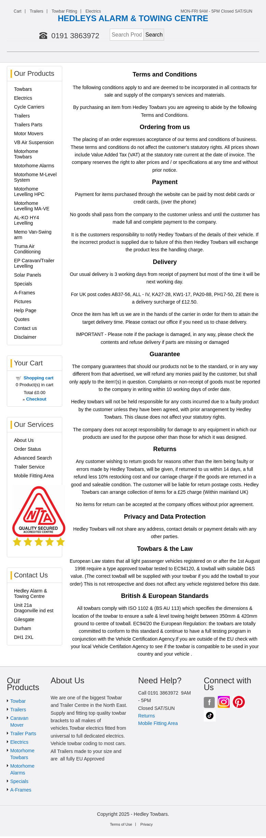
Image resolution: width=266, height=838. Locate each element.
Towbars (23, 89)
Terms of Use (121, 824)
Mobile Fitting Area (34, 475)
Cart (18, 11)
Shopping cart (38, 377)
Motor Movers (28, 133)
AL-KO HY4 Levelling (26, 220)
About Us (24, 440)
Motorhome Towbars (26, 154)
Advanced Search (33, 458)
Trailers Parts (28, 124)
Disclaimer (25, 337)
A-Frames (24, 292)
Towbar (18, 701)
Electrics (93, 11)
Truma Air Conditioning (27, 248)
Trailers (36, 11)
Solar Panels (27, 275)
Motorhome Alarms (34, 165)
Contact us (25, 328)
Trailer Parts (23, 733)
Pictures (22, 301)
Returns (146, 715)
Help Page (25, 310)
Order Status (27, 449)
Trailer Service (29, 467)
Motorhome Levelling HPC (29, 191)
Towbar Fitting (64, 11)
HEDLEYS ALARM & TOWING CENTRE (133, 18)
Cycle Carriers (29, 107)
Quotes (21, 319)
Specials (23, 284)
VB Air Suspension (34, 142)
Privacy (146, 824)
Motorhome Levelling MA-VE (32, 205)
